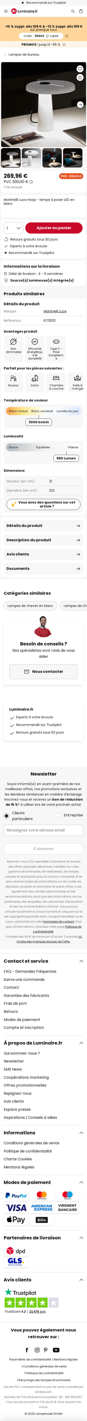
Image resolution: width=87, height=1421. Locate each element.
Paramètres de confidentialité (30, 1359)
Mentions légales (19, 1167)
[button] (11, 158)
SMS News (13, 1069)
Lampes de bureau (24, 54)
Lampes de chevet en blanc (30, 605)
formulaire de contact (58, 922)
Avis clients (17, 554)
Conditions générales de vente (31, 1143)
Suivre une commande (24, 979)
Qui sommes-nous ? (22, 1053)
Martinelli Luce (55, 311)
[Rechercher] (73, 11)
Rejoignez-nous (18, 1093)
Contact (11, 987)
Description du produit (28, 540)
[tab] (43, 994)
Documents (17, 568)
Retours (11, 1011)
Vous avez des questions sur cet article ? (46, 504)
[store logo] (27, 11)
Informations (19, 1132)
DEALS (41, 36)
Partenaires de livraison (32, 1238)
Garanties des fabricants (26, 995)
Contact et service (26, 961)
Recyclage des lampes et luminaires (45, 1380)
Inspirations (14, 1117)
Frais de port (15, 1003)
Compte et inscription (24, 1027)
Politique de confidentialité (28, 1151)
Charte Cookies (18, 1159)
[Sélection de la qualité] (13, 228)
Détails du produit (24, 525)
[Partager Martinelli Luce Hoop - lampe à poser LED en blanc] (80, 77)
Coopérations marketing (26, 1077)
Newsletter (14, 1061)
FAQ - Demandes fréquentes (30, 971)
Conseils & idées (42, 1117)
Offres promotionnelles (25, 1085)
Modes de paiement (22, 1019)
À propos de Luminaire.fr (33, 1043)
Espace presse (17, 1109)
